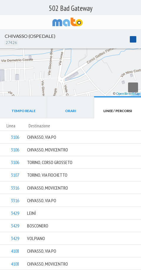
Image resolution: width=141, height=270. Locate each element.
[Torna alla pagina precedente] (5, 22)
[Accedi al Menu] (134, 22)
